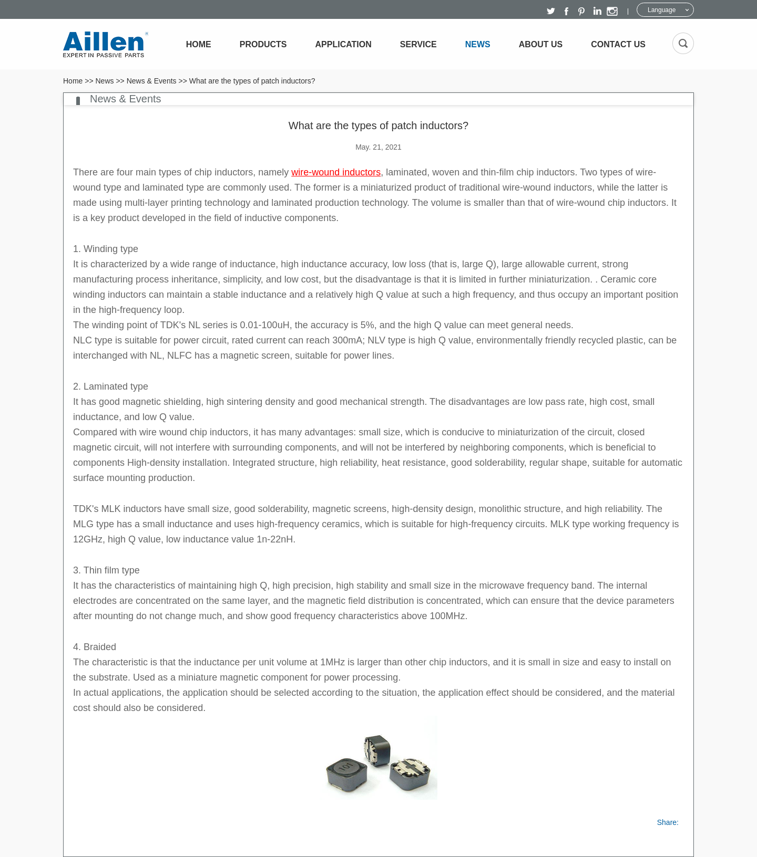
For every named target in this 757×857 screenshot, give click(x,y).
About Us (541, 44)
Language (662, 10)
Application (343, 44)
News (477, 44)
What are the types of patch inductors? (252, 81)
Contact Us (618, 44)
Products (263, 44)
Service (418, 44)
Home (198, 44)
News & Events (152, 81)
